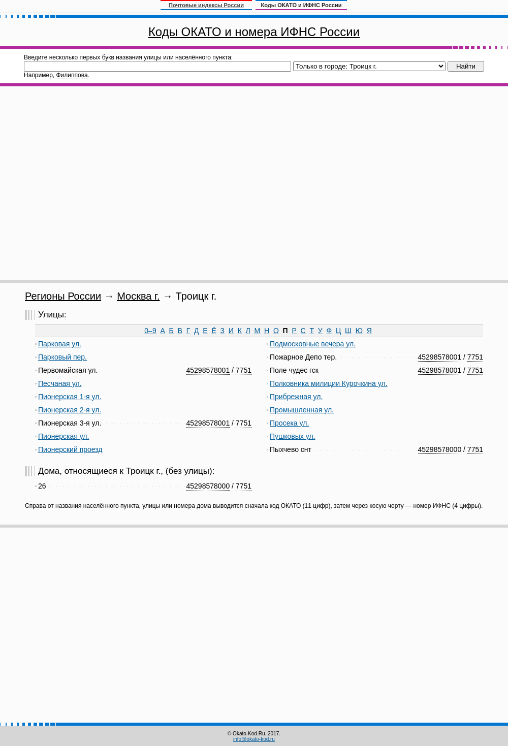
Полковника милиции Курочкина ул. (329, 383)
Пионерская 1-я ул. (69, 397)
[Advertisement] (108, 183)
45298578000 (440, 449)
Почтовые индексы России (206, 5)
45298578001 (208, 370)
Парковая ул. (59, 344)
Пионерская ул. (63, 436)
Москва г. (138, 296)
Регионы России (63, 296)
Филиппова (71, 75)
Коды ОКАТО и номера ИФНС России (254, 32)
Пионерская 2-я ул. (69, 410)
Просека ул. (289, 423)
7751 (243, 370)
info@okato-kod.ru (254, 739)
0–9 (150, 331)
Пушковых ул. (292, 436)
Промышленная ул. (302, 410)
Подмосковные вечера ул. (313, 344)
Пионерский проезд (70, 449)
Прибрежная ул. (296, 397)
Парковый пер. (62, 357)
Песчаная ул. (60, 383)
